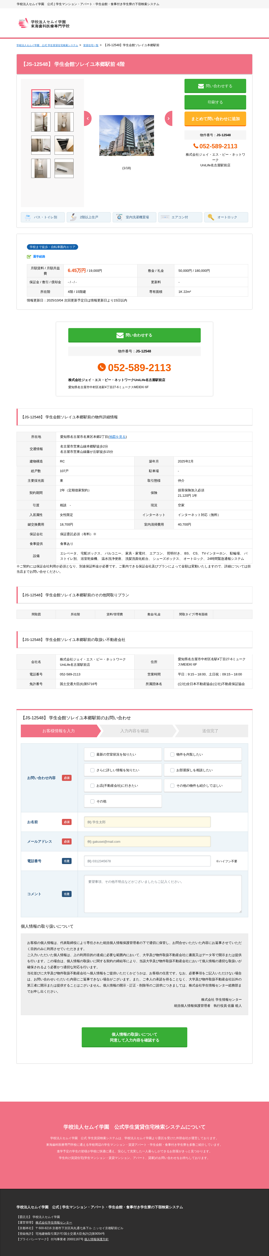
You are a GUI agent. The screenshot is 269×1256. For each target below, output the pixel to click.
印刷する (215, 102)
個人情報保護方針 (96, 1225)
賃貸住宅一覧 (105, 45)
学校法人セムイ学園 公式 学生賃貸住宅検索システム (53, 45)
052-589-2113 (70, 654)
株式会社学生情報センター (54, 1208)
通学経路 (39, 231)
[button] (167, 130)
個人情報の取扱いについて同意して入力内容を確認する (134, 1020)
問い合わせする (215, 86)
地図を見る (117, 416)
